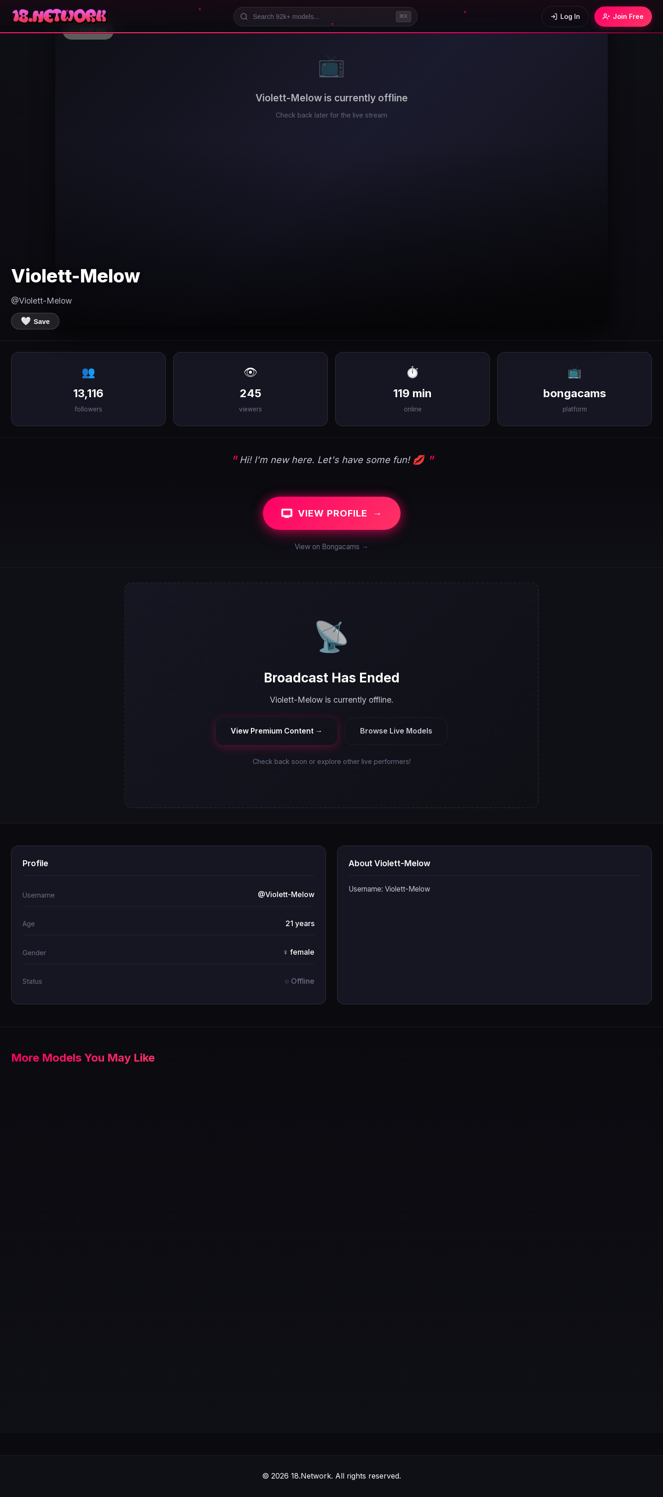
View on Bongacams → (331, 546)
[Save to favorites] (35, 321)
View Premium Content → (277, 730)
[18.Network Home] (60, 16)
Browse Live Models (396, 730)
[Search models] (325, 16)
